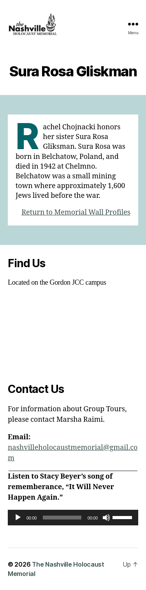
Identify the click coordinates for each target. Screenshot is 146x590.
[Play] (18, 517)
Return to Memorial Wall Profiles (75, 212)
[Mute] (106, 517)
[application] (73, 517)
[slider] (62, 518)
